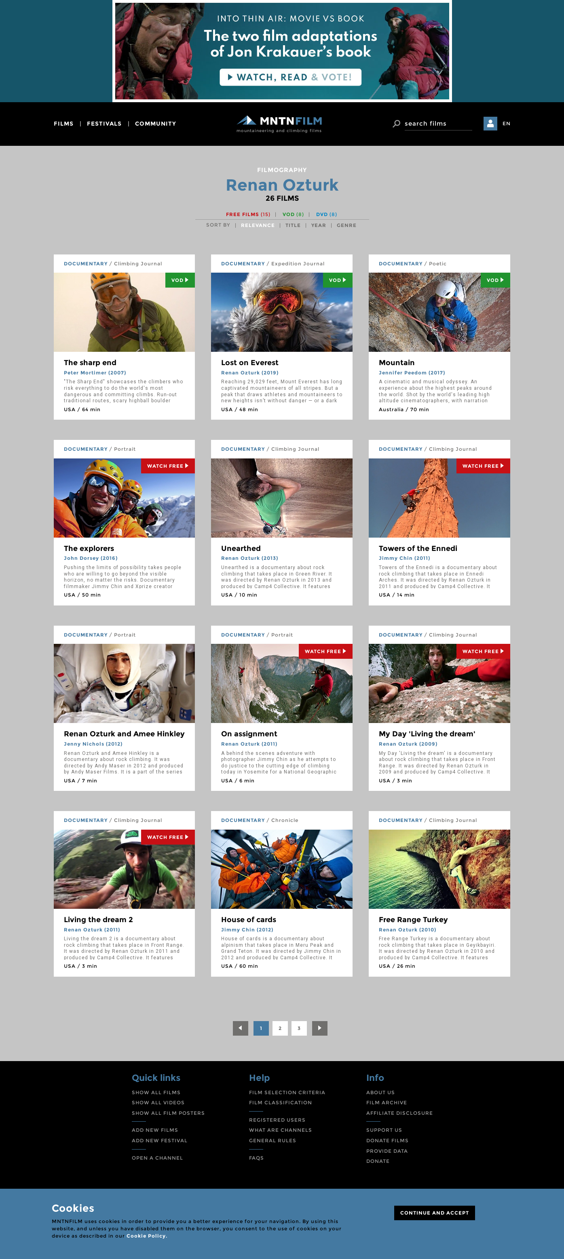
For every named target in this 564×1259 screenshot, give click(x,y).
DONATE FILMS (387, 1140)
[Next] (319, 1028)
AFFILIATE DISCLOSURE (399, 1113)
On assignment (249, 733)
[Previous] (240, 1028)
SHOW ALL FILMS (156, 1092)
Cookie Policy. (147, 1236)
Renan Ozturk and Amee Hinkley (124, 733)
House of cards (248, 919)
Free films (248, 214)
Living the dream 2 (98, 919)
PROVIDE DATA (387, 1151)
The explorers (89, 548)
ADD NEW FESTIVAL (160, 1140)
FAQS (256, 1158)
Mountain (397, 362)
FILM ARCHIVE (386, 1102)
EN (507, 123)
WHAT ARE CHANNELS (280, 1130)
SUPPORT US (384, 1130)
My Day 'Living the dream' (427, 733)
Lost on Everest (250, 362)
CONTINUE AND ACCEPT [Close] (434, 1213)
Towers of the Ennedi (418, 548)
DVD (326, 214)
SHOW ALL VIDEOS (158, 1102)
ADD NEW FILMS (155, 1130)
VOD (293, 214)
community (155, 123)
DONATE (378, 1161)
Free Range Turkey (413, 919)
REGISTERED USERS (277, 1120)
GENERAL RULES (272, 1140)
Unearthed (241, 548)
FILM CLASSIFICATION (280, 1102)
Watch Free (168, 466)
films (64, 123)
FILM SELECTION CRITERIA (287, 1092)
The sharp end (90, 362)
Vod (180, 280)
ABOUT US (380, 1092)
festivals (104, 123)
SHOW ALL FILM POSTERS (168, 1113)
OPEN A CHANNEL (157, 1158)
